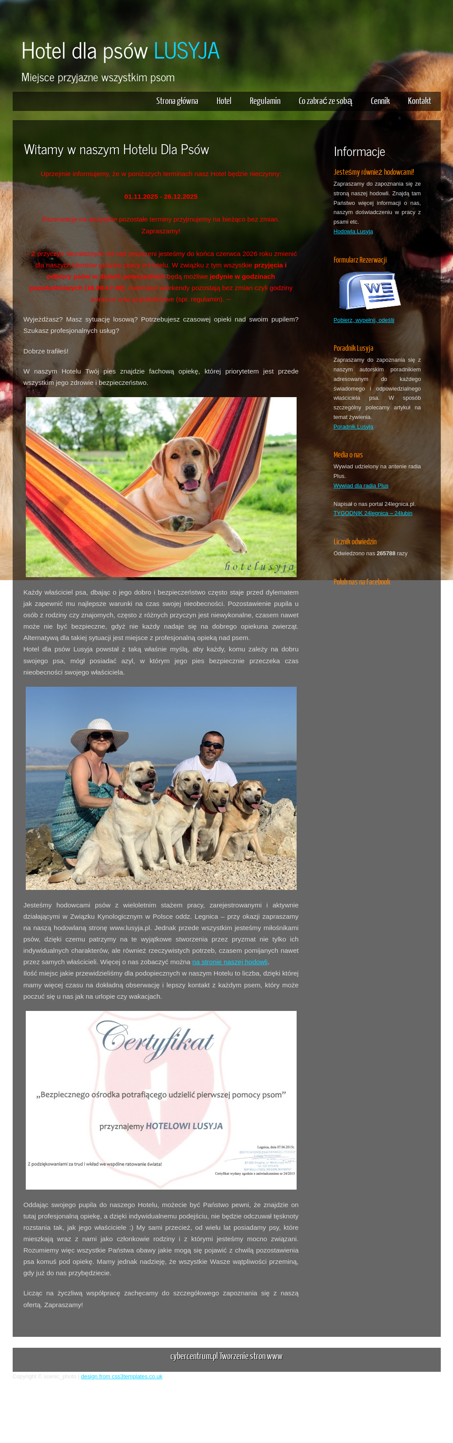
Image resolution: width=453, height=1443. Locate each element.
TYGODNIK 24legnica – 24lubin (373, 513)
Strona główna (177, 100)
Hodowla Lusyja (353, 231)
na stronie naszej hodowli (229, 961)
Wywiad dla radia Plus (361, 485)
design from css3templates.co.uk (122, 1376)
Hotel (224, 100)
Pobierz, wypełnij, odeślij (364, 320)
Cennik (380, 100)
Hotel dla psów (120, 49)
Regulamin (265, 100)
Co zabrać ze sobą (326, 100)
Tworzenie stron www (251, 1355)
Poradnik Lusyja (353, 426)
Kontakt (419, 100)
